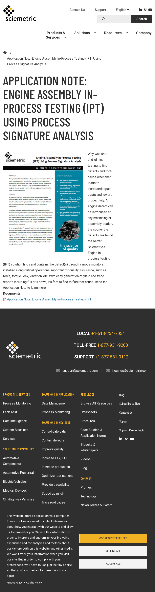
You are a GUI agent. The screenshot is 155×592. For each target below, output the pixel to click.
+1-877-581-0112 (111, 356)
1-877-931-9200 (112, 345)
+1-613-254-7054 (108, 333)
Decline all (113, 550)
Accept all (113, 563)
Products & (56, 35)
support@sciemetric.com (80, 371)
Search (141, 19)
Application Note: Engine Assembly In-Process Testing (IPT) (49, 299)
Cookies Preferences (113, 537)
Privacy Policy (14, 582)
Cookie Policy (34, 582)
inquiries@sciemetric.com (130, 371)
